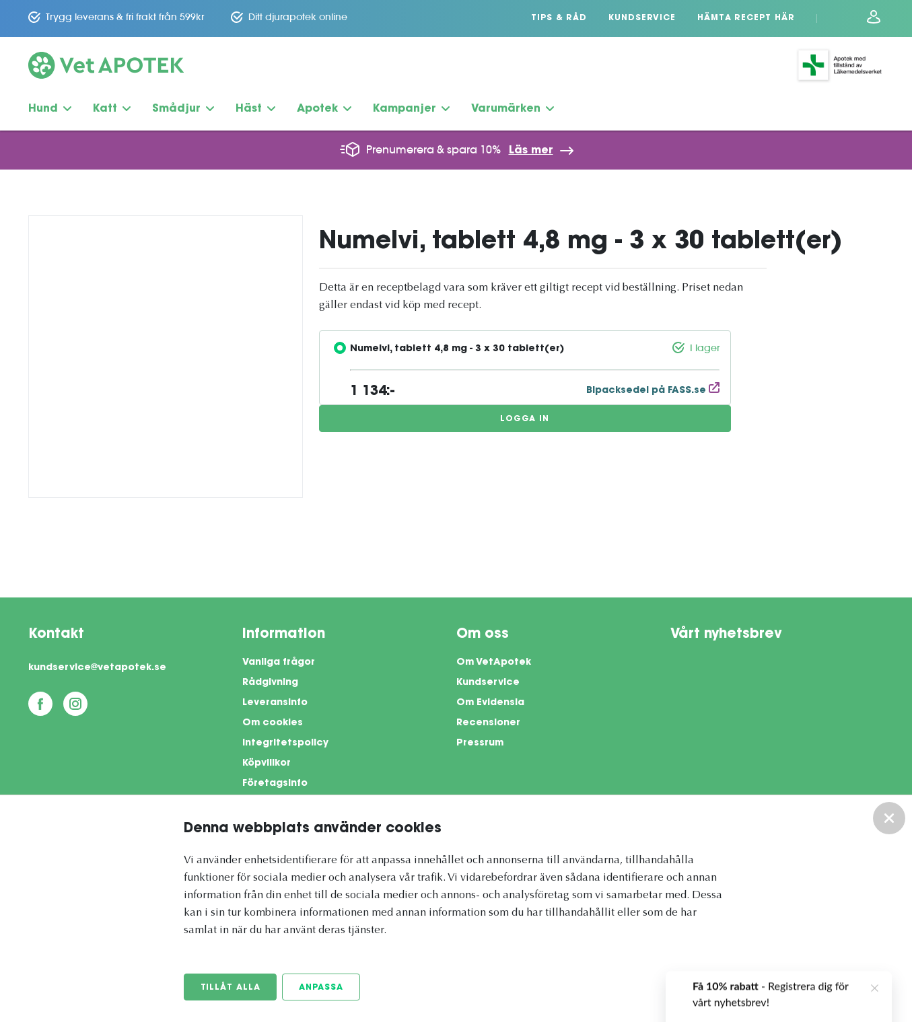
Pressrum (479, 743)
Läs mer (531, 150)
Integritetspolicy (285, 743)
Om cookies (272, 723)
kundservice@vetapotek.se (97, 668)
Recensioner (488, 723)
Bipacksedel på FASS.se (653, 391)
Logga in (524, 419)
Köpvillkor (266, 763)
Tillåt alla (230, 988)
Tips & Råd (559, 18)
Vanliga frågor (278, 662)
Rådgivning (270, 683)
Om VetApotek (493, 662)
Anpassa (321, 988)
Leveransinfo (275, 703)
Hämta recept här (745, 18)
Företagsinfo (275, 784)
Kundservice (642, 18)
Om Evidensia (490, 703)
